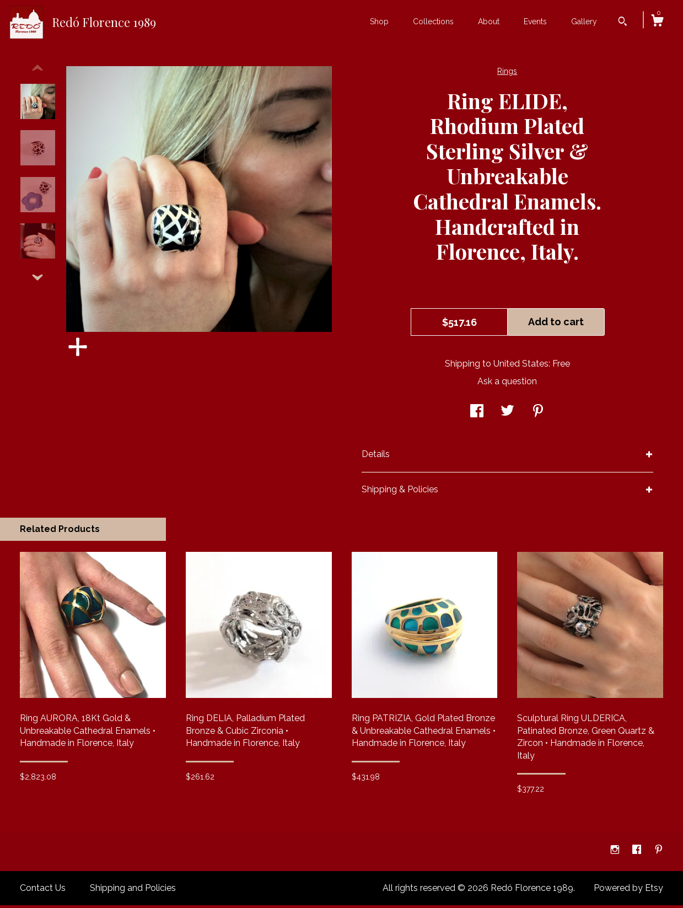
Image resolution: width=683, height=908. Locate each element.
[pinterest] (658, 853)
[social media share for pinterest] (538, 414)
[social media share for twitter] (507, 414)
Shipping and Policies (133, 890)
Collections (433, 21)
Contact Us (43, 890)
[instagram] (616, 853)
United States (520, 366)
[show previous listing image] (37, 71)
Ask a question (507, 384)
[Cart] (657, 22)
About (488, 21)
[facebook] (637, 853)
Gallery (584, 21)
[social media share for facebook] (476, 414)
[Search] (623, 23)
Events (535, 21)
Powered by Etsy (628, 890)
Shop (379, 21)
